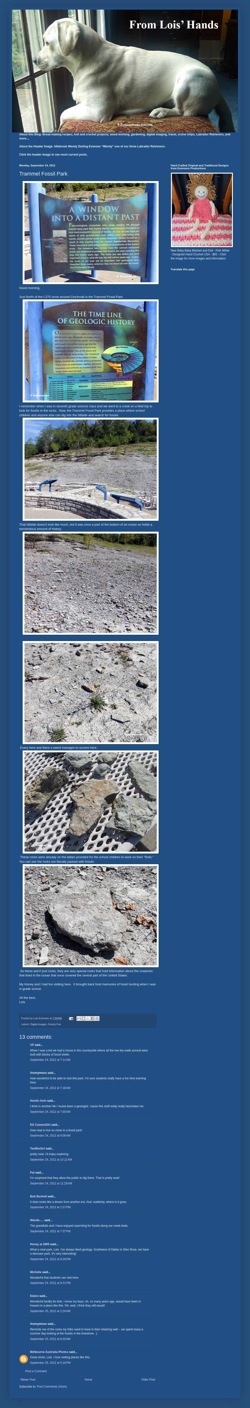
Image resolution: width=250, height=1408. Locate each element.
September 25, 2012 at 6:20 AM (50, 1339)
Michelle (35, 1272)
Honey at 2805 (40, 1244)
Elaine (34, 1296)
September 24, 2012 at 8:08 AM (50, 1135)
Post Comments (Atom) (52, 1386)
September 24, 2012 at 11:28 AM (51, 1183)
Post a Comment (36, 1371)
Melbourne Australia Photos (49, 1352)
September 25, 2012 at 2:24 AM (50, 1311)
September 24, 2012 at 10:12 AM (51, 1159)
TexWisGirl (37, 1148)
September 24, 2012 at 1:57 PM (50, 1207)
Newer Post (27, 1379)
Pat (32, 1172)
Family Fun (54, 1024)
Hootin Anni (38, 1100)
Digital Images (38, 1024)
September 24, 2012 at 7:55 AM (50, 1111)
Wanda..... (37, 1220)
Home (88, 1379)
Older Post (148, 1379)
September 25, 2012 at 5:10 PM (50, 1362)
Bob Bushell (38, 1196)
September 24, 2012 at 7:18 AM (50, 1088)
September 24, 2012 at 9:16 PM (50, 1259)
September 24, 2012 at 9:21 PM (50, 1283)
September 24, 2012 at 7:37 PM (50, 1231)
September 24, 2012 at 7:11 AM (50, 1060)
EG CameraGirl (40, 1124)
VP (32, 1045)
